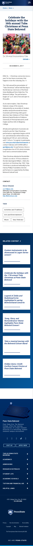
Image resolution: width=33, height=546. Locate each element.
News (10, 8)
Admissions (7, 464)
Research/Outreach (11, 469)
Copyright (8, 526)
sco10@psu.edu (8, 189)
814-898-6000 (18, 501)
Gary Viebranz (18, 220)
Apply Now (23, 445)
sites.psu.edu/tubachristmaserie (17, 142)
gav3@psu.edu (8, 147)
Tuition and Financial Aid (13, 483)
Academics (7, 459)
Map (15, 526)
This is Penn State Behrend (10, 454)
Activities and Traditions (13, 210)
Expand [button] (25, 59)
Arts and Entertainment (13, 215)
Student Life (8, 474)
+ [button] (27, 454)
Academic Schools (11, 479)
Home (5, 8)
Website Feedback (23, 526)
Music (6, 220)
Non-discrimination (14, 523)
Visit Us (9, 445)
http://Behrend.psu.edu (10, 196)
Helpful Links (9, 488)
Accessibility (25, 523)
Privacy (4, 523)
